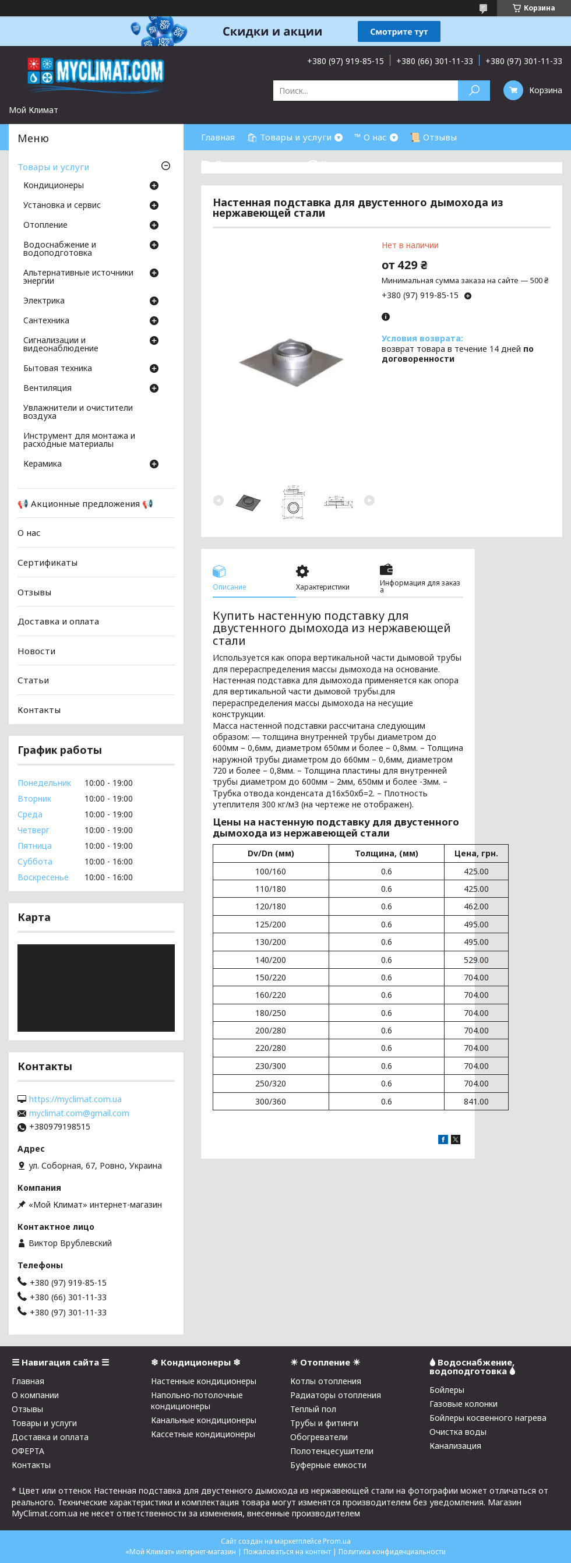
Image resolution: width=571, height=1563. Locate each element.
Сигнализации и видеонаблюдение (60, 345)
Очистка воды (458, 1431)
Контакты (39, 709)
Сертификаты (47, 562)
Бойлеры (446, 1389)
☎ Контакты (336, 163)
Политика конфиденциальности (392, 1552)
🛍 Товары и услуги (289, 137)
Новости (36, 651)
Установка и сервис (62, 205)
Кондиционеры (53, 185)
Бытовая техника (57, 368)
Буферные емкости (328, 1464)
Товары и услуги (53, 166)
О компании (35, 1394)
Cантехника (46, 321)
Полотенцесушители (331, 1450)
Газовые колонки (463, 1403)
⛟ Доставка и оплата (248, 163)
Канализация (455, 1445)
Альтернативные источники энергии (78, 277)
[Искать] (474, 90)
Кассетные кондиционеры (203, 1433)
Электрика (44, 301)
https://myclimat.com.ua (75, 1099)
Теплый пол (313, 1408)
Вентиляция (47, 388)
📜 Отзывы (433, 137)
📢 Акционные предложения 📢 (85, 503)
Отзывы (34, 591)
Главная (218, 137)
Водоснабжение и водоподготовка (59, 249)
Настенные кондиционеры (203, 1380)
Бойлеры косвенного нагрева (488, 1417)
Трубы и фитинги (324, 1422)
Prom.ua (337, 1541)
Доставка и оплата (58, 621)
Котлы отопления (325, 1380)
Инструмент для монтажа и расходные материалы (79, 440)
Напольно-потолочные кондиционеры (197, 1400)
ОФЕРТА (28, 1450)
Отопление (45, 225)
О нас (29, 532)
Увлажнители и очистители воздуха (78, 412)
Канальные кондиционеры (203, 1420)
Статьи (33, 680)
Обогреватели (319, 1436)
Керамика (42, 464)
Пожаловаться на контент (287, 1552)
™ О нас (370, 137)
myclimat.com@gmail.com (79, 1113)
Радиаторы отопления (335, 1394)
